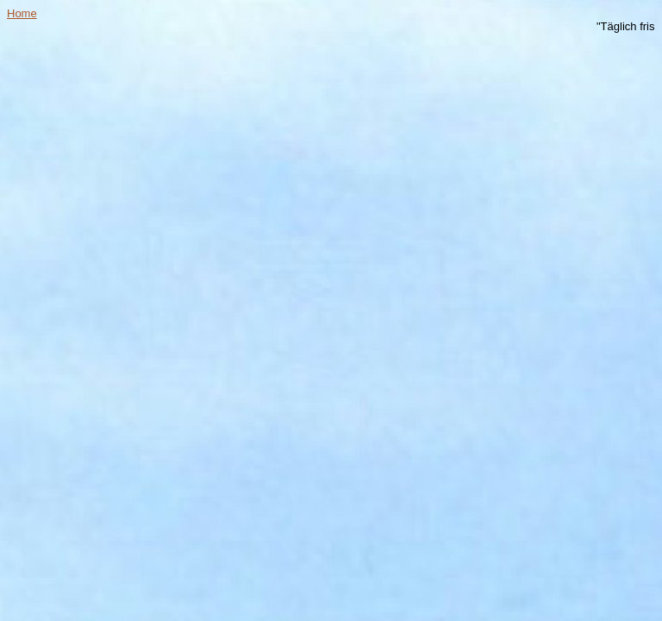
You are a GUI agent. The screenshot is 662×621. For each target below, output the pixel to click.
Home (22, 13)
